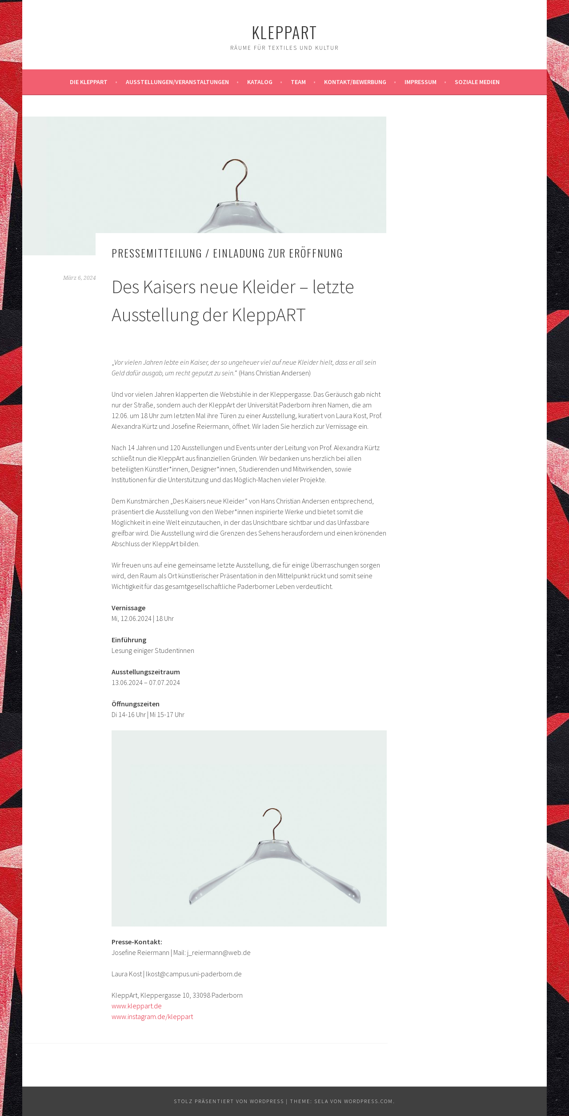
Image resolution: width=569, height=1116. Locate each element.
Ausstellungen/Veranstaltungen (177, 82)
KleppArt (284, 32)
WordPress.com (368, 1101)
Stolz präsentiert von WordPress (229, 1101)
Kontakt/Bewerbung (355, 82)
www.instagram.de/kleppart (152, 1016)
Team (298, 82)
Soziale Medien (477, 82)
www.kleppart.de (137, 1005)
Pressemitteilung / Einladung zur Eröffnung (227, 253)
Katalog (259, 82)
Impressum (421, 82)
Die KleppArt (89, 82)
